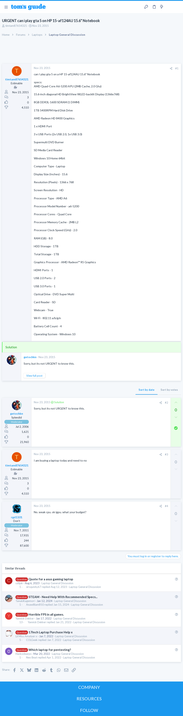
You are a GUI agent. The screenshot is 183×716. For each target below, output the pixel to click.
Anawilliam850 (35, 604)
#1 (177, 68)
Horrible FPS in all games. (46, 614)
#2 (166, 402)
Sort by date (146, 389)
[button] (6, 7)
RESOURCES (89, 698)
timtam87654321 (16, 25)
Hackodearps (23, 653)
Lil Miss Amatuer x (26, 636)
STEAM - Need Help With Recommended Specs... (63, 597)
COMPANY (89, 687)
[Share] (171, 68)
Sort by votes (169, 389)
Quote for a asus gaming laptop (51, 579)
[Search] (177, 7)
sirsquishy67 (33, 587)
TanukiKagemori (25, 601)
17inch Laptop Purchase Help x (51, 632)
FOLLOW (89, 710)
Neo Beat (31, 657)
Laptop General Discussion (57, 583)
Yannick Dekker (24, 618)
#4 (166, 506)
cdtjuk (19, 583)
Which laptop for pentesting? (50, 650)
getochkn (30, 357)
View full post (34, 375)
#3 (166, 454)
